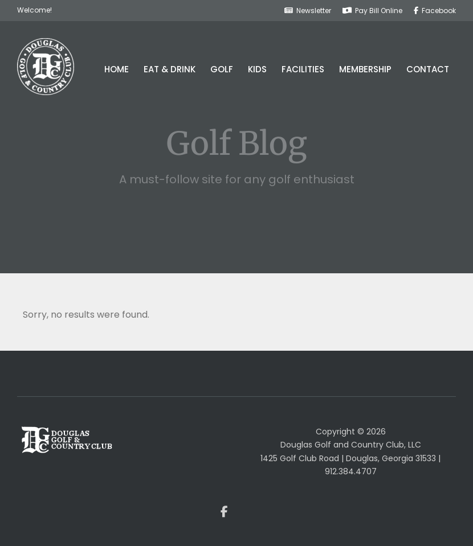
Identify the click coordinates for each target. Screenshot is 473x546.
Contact (427, 69)
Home (116, 69)
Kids (257, 69)
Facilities (303, 69)
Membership (365, 69)
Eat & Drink (169, 69)
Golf (221, 69)
